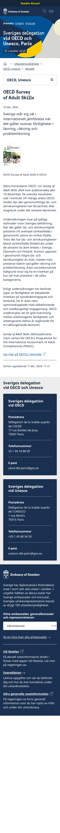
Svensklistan (12, 673)
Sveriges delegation (30, 38)
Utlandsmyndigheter (26, 64)
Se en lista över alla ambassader (25, 637)
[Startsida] (6, 64)
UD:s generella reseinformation (25, 694)
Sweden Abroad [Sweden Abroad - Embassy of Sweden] (30, 3)
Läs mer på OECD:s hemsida (22, 354)
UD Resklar (11, 651)
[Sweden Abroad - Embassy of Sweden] (19, 11)
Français (30, 23)
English (19, 23)
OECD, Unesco (11, 69)
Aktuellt (29, 69)
